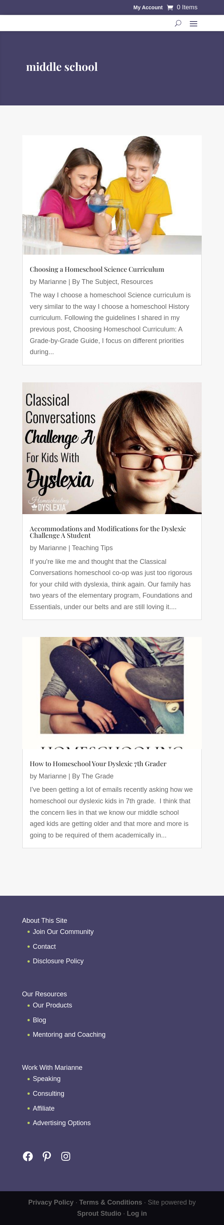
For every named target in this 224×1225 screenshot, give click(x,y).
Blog (39, 1020)
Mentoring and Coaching (69, 1034)
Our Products (52, 1005)
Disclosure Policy (58, 961)
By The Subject (94, 281)
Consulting (48, 1093)
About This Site (44, 920)
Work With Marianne (52, 1067)
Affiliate (44, 1108)
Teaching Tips (92, 548)
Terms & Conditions (110, 1202)
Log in (137, 1213)
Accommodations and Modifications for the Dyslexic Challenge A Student (108, 532)
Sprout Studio (99, 1213)
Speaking (47, 1078)
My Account (148, 7)
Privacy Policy (51, 1202)
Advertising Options (62, 1123)
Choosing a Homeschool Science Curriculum (97, 269)
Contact (44, 946)
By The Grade (93, 776)
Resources (137, 281)
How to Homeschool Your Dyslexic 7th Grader (98, 763)
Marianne (52, 281)
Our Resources (44, 994)
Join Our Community (63, 931)
